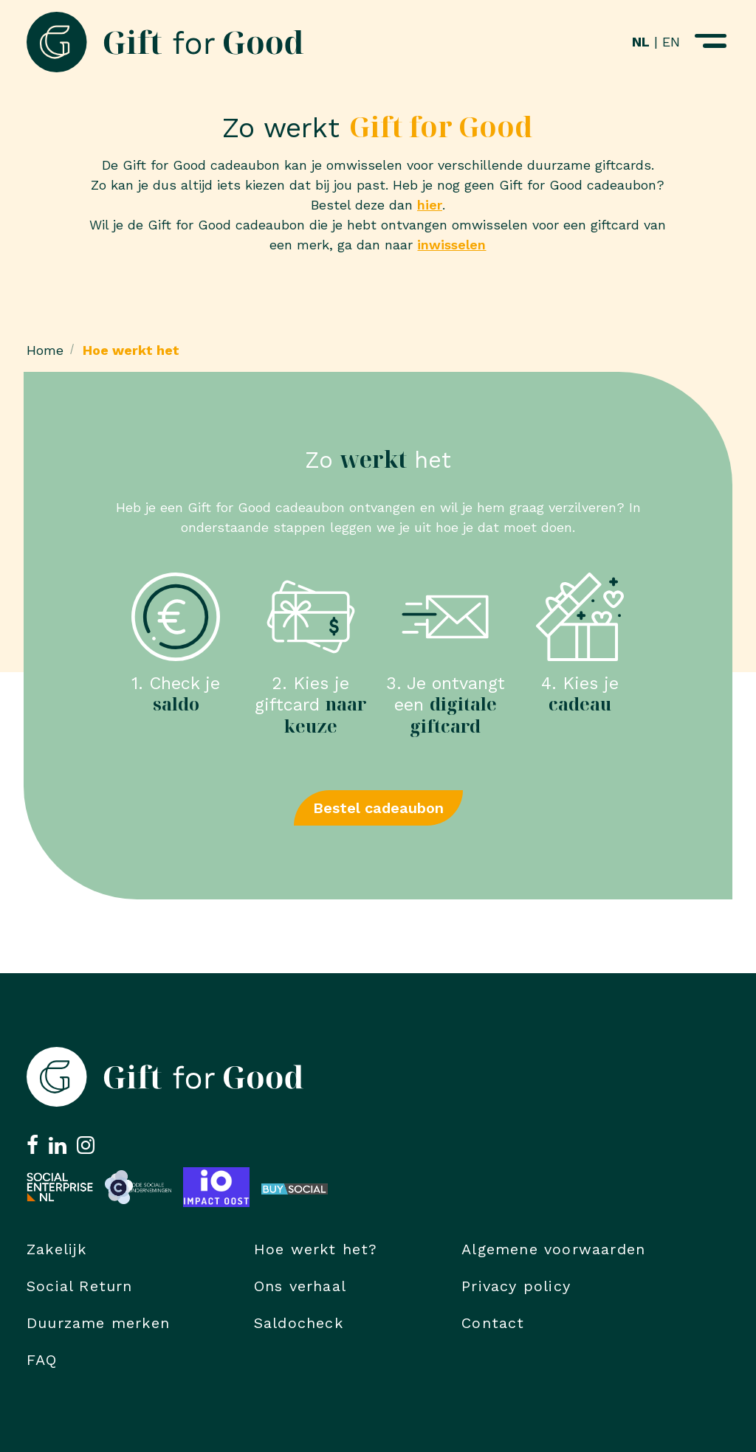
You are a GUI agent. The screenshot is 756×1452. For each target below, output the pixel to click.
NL (641, 41)
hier (429, 204)
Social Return (80, 1286)
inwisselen (451, 244)
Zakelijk (57, 1249)
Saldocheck (298, 1323)
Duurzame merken (98, 1323)
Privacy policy (516, 1286)
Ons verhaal (300, 1286)
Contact (492, 1323)
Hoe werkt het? (316, 1249)
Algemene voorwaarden (553, 1249)
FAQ (42, 1360)
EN (671, 41)
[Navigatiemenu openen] (710, 42)
